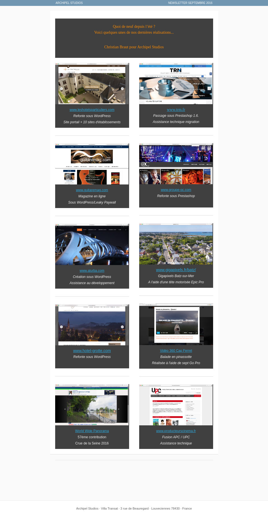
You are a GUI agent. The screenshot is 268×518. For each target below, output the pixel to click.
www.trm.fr (176, 110)
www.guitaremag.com (92, 190)
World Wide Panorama (92, 431)
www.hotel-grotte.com (92, 350)
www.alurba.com (92, 271)
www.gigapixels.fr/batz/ (176, 270)
